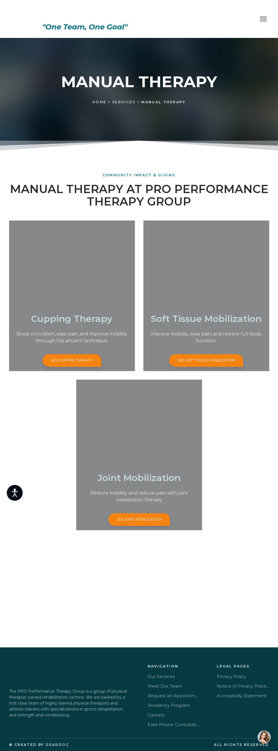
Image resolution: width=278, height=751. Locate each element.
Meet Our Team (165, 686)
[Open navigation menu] (263, 19)
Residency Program (169, 705)
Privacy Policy (231, 676)
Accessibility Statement (242, 695)
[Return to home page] (85, 13)
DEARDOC (57, 745)
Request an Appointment (174, 695)
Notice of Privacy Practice (243, 686)
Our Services (161, 676)
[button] (72, 360)
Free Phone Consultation (174, 724)
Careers (156, 715)
